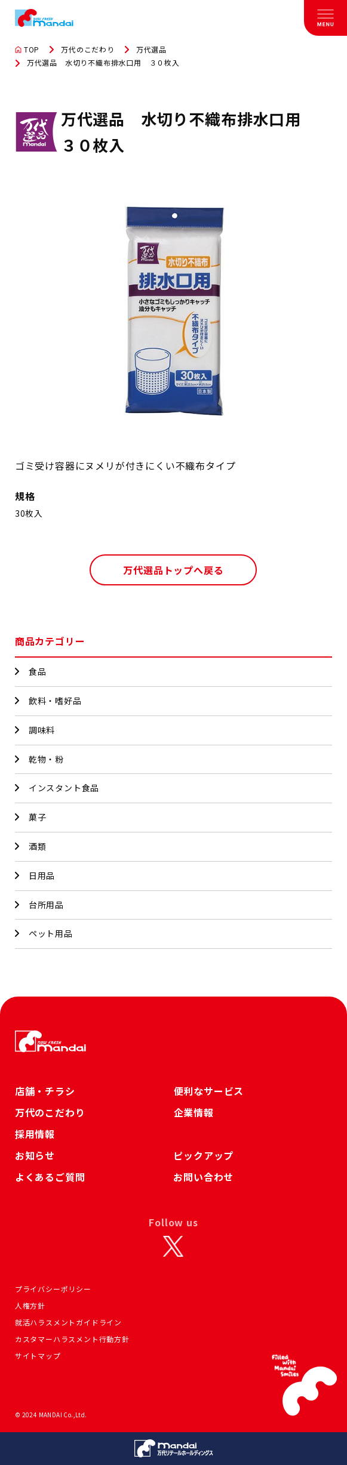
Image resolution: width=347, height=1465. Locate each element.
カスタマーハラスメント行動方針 (72, 1339)
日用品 (35, 875)
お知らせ (35, 1155)
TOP (27, 49)
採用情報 (35, 1134)
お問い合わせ (203, 1177)
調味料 (35, 730)
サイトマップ (38, 1355)
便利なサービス (209, 1091)
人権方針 (30, 1305)
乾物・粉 (39, 759)
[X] (173, 1246)
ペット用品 (44, 933)
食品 (31, 671)
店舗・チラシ (45, 1091)
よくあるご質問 (50, 1177)
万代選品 (151, 49)
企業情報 (194, 1112)
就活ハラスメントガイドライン (68, 1322)
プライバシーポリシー (53, 1289)
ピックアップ (203, 1155)
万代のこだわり (88, 49)
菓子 (31, 817)
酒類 (31, 846)
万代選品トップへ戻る (173, 570)
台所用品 (39, 905)
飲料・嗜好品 (48, 701)
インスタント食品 (57, 788)
